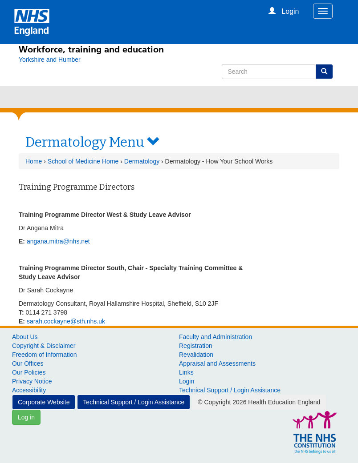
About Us (25, 336)
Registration (195, 345)
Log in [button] (26, 417)
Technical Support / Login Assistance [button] (133, 402)
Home (33, 161)
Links (186, 372)
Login (186, 381)
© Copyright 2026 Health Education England (259, 402)
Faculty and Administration (215, 336)
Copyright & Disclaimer (43, 345)
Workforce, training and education (91, 49)
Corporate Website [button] (43, 402)
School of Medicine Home (83, 161)
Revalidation (196, 354)
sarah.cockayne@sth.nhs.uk (66, 321)
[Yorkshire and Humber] (50, 59)
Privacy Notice (32, 381)
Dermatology (141, 161)
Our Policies (28, 372)
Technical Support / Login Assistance (230, 390)
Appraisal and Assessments (217, 363)
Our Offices (28, 363)
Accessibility (29, 390)
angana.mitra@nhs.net (58, 241)
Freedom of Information (44, 354)
